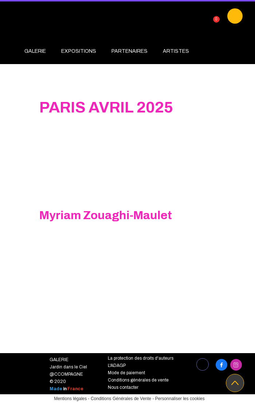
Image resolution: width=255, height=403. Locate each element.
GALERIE (35, 51)
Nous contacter (123, 387)
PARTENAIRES (129, 51)
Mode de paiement (126, 372)
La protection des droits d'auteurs (140, 358)
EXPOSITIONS (78, 51)
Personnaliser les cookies (180, 398)
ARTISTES (176, 51)
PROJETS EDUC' (45, 66)
